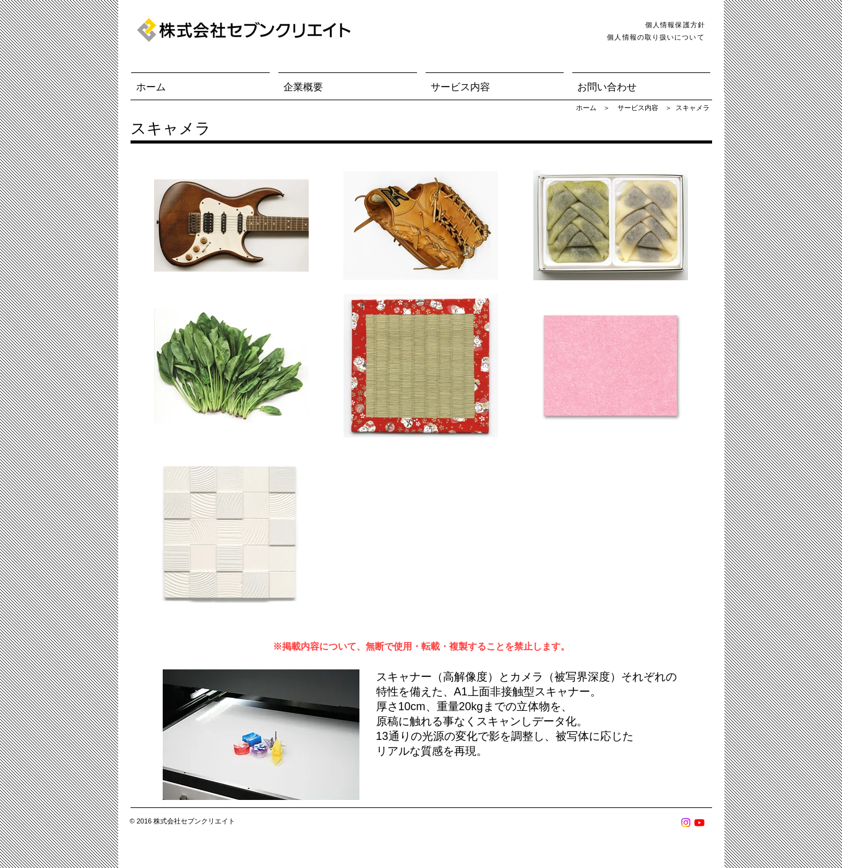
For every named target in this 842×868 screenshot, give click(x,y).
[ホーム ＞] (593, 108)
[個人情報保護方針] (677, 25)
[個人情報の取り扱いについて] (657, 37)
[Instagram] (686, 822)
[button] (347, 81)
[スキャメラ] (693, 108)
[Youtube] (699, 822)
